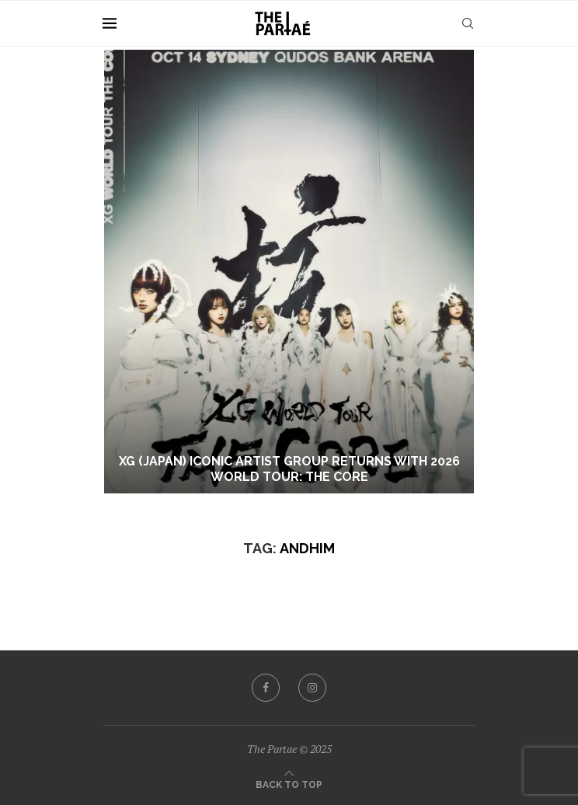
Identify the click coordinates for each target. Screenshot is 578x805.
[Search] (467, 23)
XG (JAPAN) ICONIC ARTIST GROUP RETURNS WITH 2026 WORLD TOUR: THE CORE (289, 469)
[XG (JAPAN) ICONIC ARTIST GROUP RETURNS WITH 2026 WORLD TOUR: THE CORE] (289, 271)
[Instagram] (312, 688)
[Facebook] (266, 688)
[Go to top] (289, 783)
